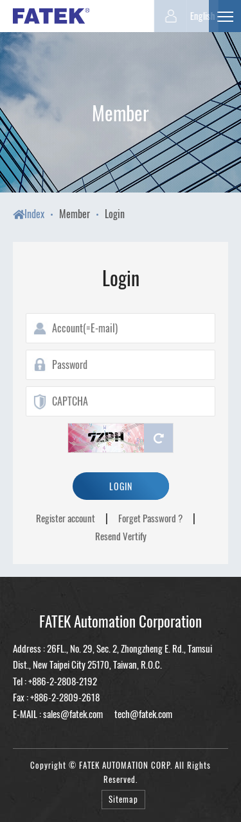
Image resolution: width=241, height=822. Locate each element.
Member (74, 213)
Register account (65, 518)
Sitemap (123, 799)
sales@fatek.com (73, 713)
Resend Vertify (121, 536)
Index (28, 213)
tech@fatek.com (142, 713)
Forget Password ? (150, 518)
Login (115, 213)
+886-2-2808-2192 (62, 681)
